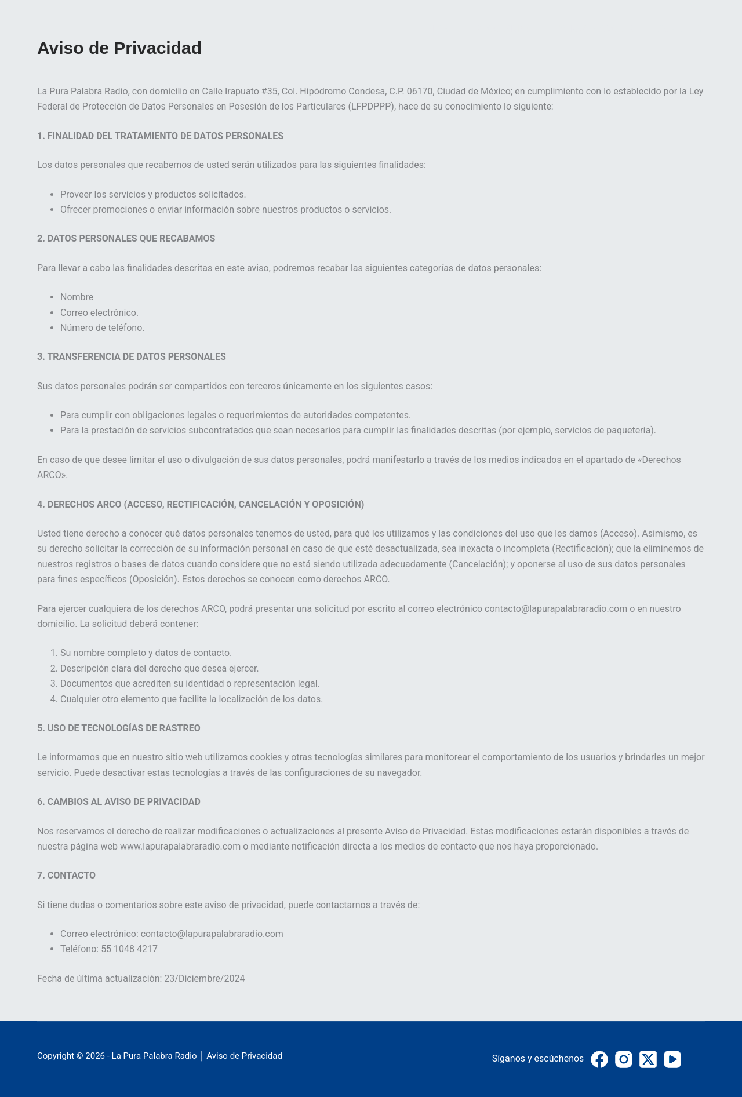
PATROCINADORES (594, 28)
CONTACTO (681, 28)
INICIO (438, 28)
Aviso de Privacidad (244, 1056)
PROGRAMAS (503, 28)
